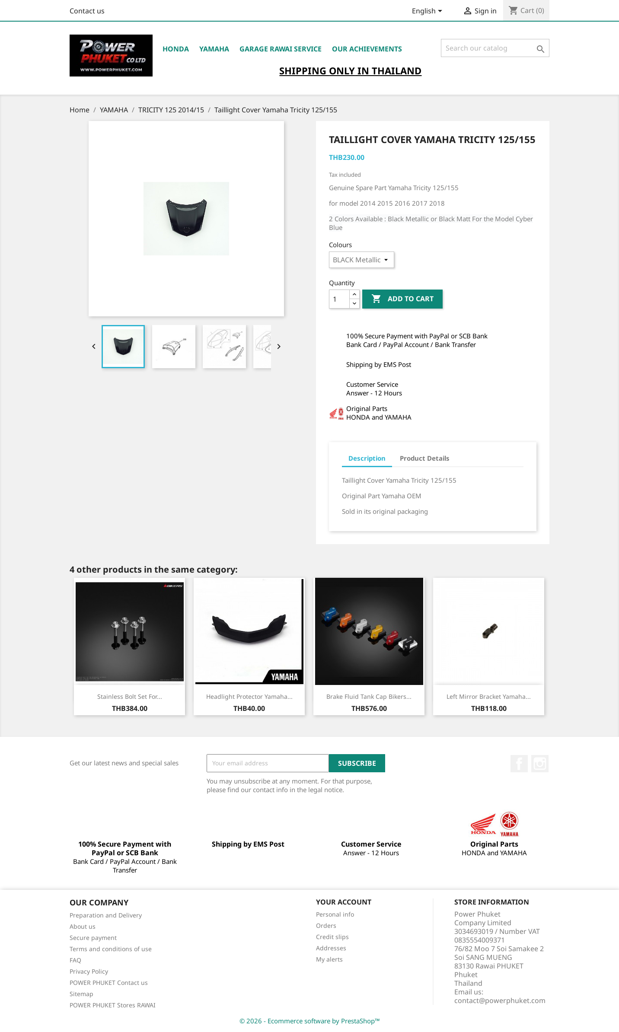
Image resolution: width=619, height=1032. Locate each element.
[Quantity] (339, 299)
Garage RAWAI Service (280, 49)
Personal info (335, 914)
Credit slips (332, 937)
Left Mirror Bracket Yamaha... (489, 696)
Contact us (87, 11)
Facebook (519, 763)
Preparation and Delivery (106, 915)
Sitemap (81, 994)
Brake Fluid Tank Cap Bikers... (369, 696)
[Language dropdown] (428, 11)
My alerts (329, 959)
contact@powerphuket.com (500, 1000)
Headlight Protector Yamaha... (249, 696)
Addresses (331, 948)
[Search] (495, 48)
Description (367, 458)
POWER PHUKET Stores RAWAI (113, 1005)
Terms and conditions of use (111, 949)
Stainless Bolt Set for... (129, 696)
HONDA (176, 49)
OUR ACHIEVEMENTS (367, 49)
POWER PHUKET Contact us (109, 982)
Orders (326, 925)
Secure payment (93, 937)
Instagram (540, 763)
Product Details (425, 458)
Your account (343, 902)
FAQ (75, 960)
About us (83, 926)
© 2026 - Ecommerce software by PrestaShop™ (309, 1020)
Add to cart (402, 299)
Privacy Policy (89, 971)
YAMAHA (214, 49)
